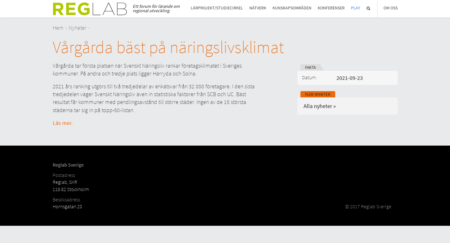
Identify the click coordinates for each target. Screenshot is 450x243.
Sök (369, 8)
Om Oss (391, 8)
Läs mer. (62, 123)
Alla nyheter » (320, 106)
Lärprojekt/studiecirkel (217, 8)
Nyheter (78, 27)
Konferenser (331, 8)
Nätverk (257, 8)
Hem (58, 27)
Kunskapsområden (292, 8)
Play (355, 8)
